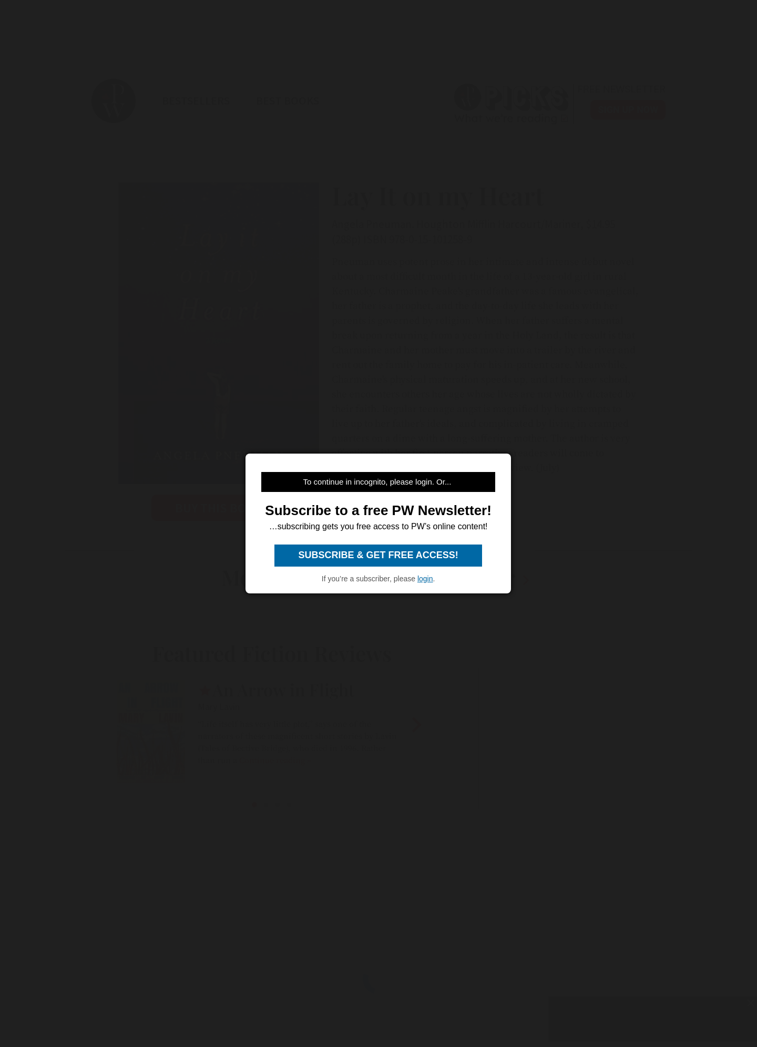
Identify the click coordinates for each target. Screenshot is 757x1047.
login (425, 578)
